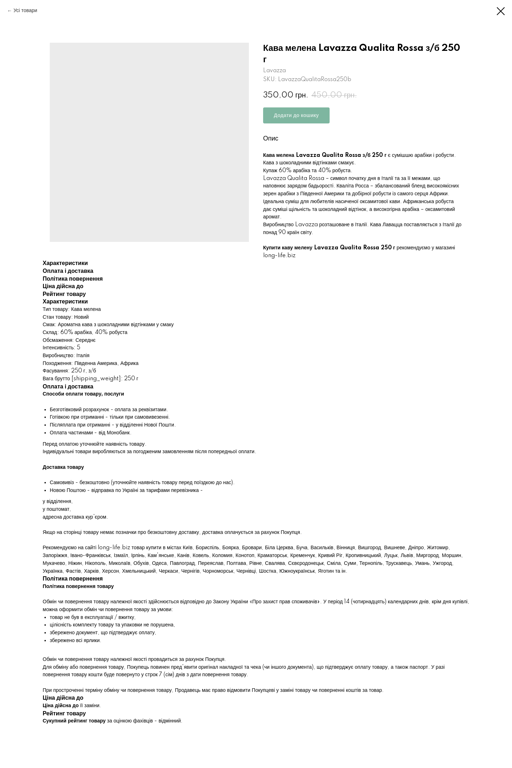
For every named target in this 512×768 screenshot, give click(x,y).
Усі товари (25, 11)
